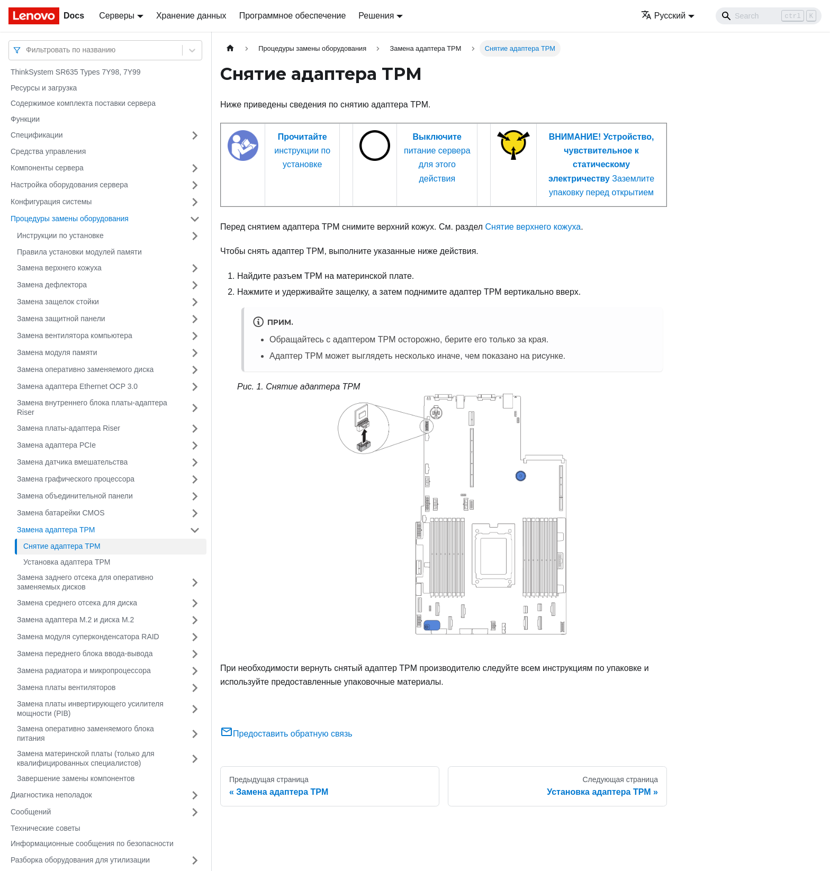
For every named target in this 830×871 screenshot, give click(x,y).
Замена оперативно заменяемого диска (85, 369)
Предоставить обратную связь (286, 733)
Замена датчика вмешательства (72, 462)
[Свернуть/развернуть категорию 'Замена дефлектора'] (194, 285)
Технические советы (45, 828)
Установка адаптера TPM (66, 562)
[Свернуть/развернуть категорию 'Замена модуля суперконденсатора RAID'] (194, 637)
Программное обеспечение (292, 15)
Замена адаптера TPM (56, 529)
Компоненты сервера (47, 168)
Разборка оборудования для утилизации (80, 860)
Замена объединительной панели (75, 496)
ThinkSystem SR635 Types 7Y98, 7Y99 (76, 72)
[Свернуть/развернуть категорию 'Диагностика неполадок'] (194, 795)
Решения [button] (376, 15)
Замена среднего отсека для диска (77, 602)
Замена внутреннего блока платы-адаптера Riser (92, 407)
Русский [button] (663, 15)
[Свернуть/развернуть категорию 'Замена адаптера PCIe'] (194, 445)
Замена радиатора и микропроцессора (84, 670)
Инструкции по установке (60, 235)
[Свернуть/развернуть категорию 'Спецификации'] (194, 135)
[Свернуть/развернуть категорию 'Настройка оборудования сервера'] (194, 185)
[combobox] (27, 50)
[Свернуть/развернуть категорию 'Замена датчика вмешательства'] (194, 462)
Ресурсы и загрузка (44, 88)
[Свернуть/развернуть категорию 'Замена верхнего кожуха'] (194, 268)
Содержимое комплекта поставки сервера (83, 103)
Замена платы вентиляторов (66, 687)
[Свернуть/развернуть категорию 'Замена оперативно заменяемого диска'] (194, 369)
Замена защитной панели (61, 318)
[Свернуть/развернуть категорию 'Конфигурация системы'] (194, 202)
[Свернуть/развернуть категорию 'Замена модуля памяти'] (194, 352)
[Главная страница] (230, 48)
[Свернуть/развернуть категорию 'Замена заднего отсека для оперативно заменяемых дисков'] (194, 582)
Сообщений (31, 812)
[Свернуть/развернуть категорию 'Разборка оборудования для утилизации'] (194, 860)
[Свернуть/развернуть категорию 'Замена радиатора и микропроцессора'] (194, 671)
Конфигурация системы (51, 201)
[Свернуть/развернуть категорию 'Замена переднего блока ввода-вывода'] (194, 654)
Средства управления (48, 151)
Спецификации (37, 135)
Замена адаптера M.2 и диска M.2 (75, 619)
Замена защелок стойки (58, 301)
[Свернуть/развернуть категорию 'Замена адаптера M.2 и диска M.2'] (194, 620)
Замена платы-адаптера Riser (68, 428)
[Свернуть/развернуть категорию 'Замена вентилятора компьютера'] (194, 336)
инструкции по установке (302, 150)
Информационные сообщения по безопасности (92, 843)
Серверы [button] (116, 15)
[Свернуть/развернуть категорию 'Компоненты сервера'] (194, 168)
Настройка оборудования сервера (69, 184)
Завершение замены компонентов (75, 778)
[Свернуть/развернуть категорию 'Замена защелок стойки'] (194, 302)
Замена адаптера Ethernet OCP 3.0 (77, 386)
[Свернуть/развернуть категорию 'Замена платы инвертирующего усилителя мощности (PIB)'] (194, 708)
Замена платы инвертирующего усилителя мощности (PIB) (90, 709)
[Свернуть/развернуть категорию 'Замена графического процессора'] (194, 479)
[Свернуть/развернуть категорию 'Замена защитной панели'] (194, 319)
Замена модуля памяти (57, 352)
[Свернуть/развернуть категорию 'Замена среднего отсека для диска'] (194, 603)
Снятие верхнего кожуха (533, 226)
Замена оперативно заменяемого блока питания (85, 733)
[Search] (769, 15)
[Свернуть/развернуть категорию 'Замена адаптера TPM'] (194, 530)
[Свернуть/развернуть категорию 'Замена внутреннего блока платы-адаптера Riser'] (194, 407)
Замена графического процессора (75, 479)
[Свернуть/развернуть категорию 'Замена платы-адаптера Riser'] (194, 428)
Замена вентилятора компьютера (74, 335)
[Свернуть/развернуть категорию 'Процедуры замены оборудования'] (194, 219)
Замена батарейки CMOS (61, 513)
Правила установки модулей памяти (79, 252)
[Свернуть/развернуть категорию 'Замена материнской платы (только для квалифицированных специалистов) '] (194, 758)
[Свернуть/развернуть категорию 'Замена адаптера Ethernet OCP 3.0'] (194, 386)
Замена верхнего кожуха (59, 268)
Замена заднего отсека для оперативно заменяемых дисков (85, 582)
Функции (25, 119)
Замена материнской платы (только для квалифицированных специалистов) (86, 758)
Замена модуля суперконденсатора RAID (88, 636)
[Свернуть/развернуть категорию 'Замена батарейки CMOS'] (194, 513)
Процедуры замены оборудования (70, 218)
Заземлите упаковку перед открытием (601, 164)
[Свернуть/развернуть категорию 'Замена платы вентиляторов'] (194, 687)
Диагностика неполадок (51, 795)
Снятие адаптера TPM (62, 546)
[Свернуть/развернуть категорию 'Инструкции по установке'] (194, 236)
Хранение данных (191, 15)
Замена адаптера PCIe (56, 445)
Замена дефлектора (52, 284)
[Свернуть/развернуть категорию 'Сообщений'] (194, 812)
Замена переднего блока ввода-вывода (85, 653)
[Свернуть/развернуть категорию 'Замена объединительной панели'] (194, 496)
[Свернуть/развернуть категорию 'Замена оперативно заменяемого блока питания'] (194, 733)
